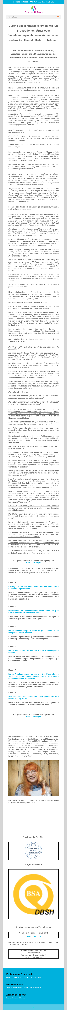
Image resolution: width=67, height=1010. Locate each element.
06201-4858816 (21, 2)
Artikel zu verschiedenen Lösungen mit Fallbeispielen (23, 977)
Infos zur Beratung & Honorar (16, 998)
